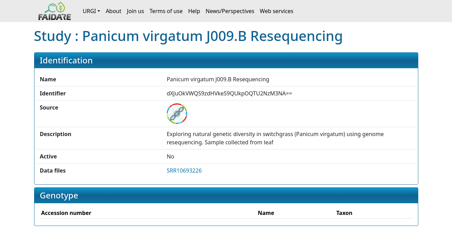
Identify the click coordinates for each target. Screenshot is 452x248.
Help (194, 11)
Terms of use (165, 11)
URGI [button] (89, 11)
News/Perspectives (230, 11)
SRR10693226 (184, 170)
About (113, 11)
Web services (277, 11)
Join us (135, 11)
